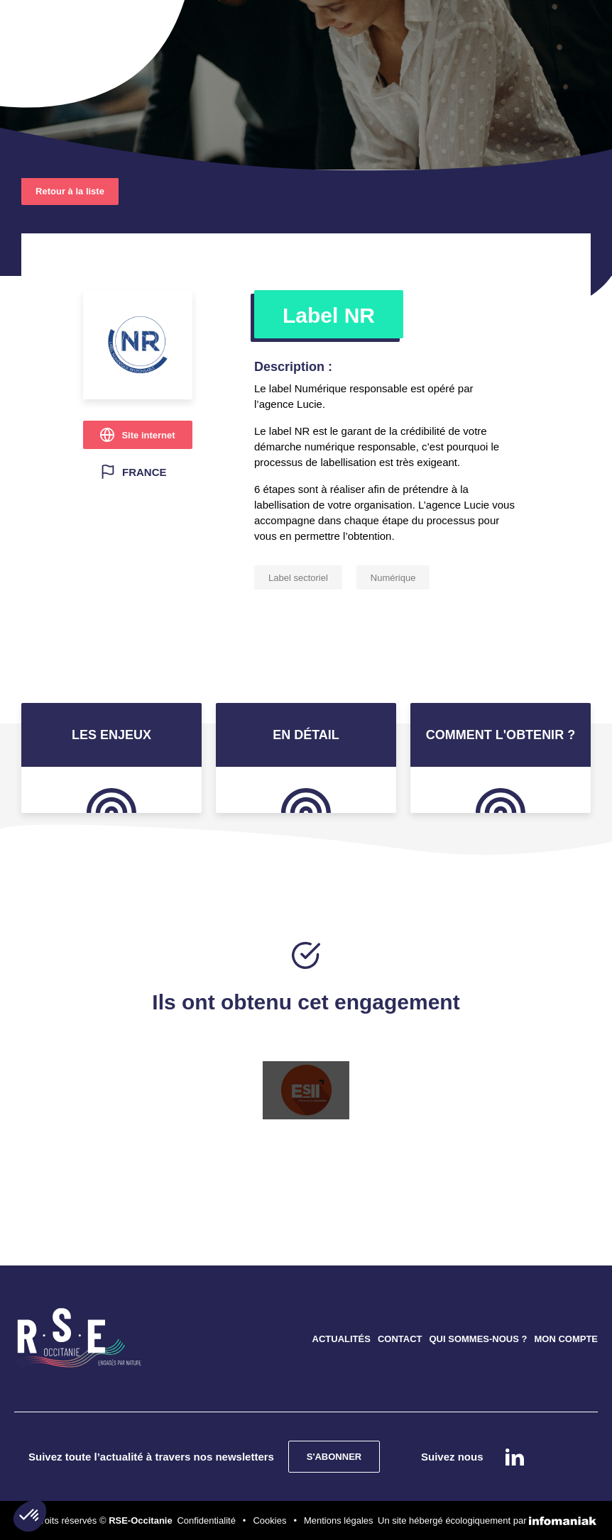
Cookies (269, 1520)
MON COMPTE (566, 1339)
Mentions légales (338, 1520)
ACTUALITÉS (341, 1339)
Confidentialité (206, 1520)
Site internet (148, 435)
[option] (306, 1090)
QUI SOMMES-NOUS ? (478, 1339)
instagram (553, 1457)
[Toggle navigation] (48, 28)
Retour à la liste (69, 191)
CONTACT (400, 1339)
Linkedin (515, 1457)
